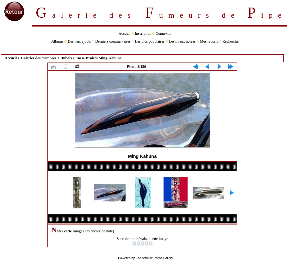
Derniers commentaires (113, 41)
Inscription (143, 33)
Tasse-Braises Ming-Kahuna (99, 58)
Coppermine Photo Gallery (154, 258)
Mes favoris (209, 41)
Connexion (164, 33)
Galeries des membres (38, 58)
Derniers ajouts (79, 41)
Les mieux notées (182, 41)
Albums (57, 41)
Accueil (124, 33)
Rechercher (231, 41)
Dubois (66, 58)
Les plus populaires (149, 41)
